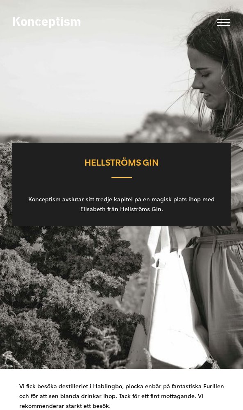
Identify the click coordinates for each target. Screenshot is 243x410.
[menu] (221, 22)
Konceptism (46, 22)
